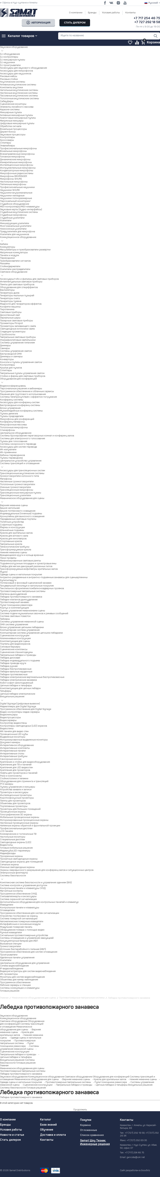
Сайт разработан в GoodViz (135, 1170)
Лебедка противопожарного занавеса (21, 1074)
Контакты (130, 13)
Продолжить (80, 1110)
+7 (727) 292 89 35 (137, 1140)
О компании (75, 13)
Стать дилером (10, 1140)
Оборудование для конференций (111, 1077)
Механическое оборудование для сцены (22, 1068)
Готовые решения (26, 1063)
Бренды (92, 13)
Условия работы (111, 13)
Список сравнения (92, 1135)
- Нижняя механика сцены (142, 1079)
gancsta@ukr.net (136, 1157)
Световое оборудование (13, 1021)
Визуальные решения (12, 1060)
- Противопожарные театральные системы (67, 1082)
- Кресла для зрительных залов (108, 1079)
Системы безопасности (13, 1088)
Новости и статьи (12, 1135)
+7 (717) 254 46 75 (134, 1153)
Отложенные (88, 1130)
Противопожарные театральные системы (22, 1071)
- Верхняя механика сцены (74, 1079)
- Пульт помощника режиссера (109, 1082)
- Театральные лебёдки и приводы (72, 1085)
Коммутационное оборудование (18, 1018)
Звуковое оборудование (14, 1016)
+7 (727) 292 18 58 (135, 1133)
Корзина (85, 1125)
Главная (4, 1065)
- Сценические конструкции (36, 1085)
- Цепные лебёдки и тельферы (110, 1085)
